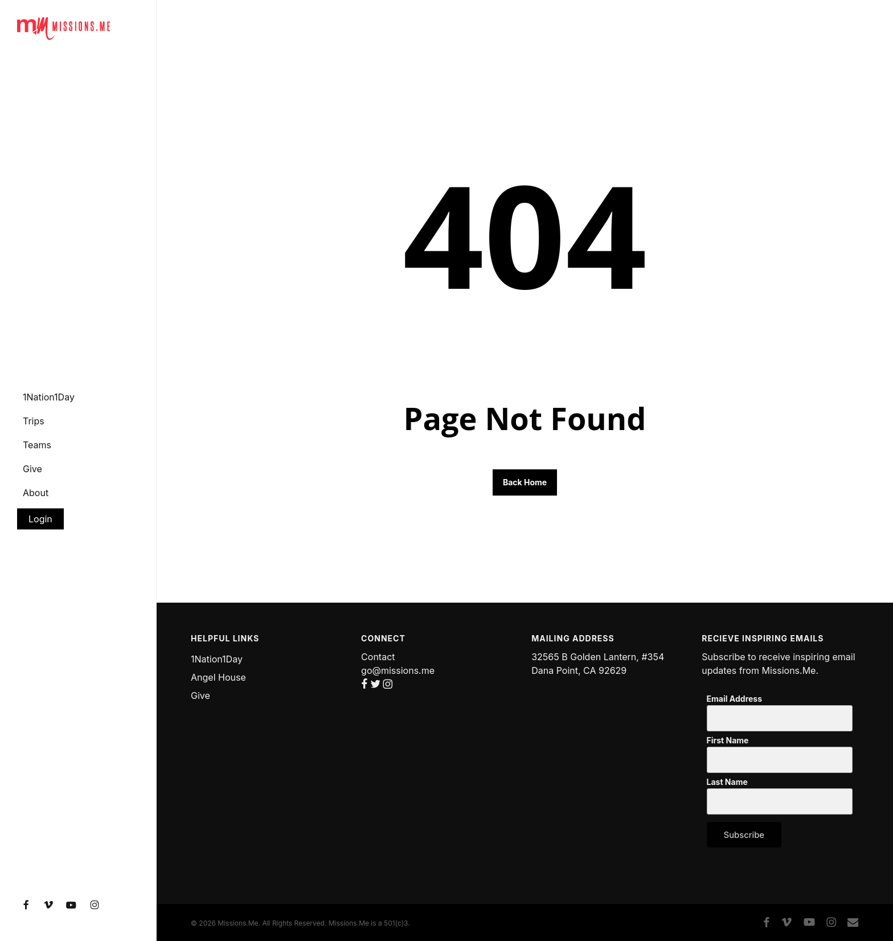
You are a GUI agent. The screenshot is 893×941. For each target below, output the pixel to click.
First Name (728, 740)
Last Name (727, 782)
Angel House (218, 677)
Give (200, 695)
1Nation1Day (217, 659)
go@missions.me (398, 670)
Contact (378, 656)
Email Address (734, 698)
